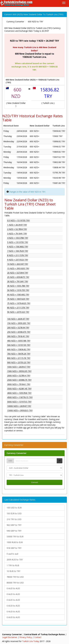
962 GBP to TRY (14, 525)
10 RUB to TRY (13, 571)
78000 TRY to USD (15, 577)
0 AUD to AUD (13, 588)
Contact (37, 637)
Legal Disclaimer (9, 637)
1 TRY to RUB (13, 565)
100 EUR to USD (14, 513)
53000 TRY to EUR (15, 536)
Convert (34, 482)
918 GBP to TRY (14, 548)
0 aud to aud (12, 553)
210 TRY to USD (14, 519)
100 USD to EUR (14, 507)
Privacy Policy (25, 637)
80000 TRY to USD (15, 582)
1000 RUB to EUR (15, 542)
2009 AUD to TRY (15, 559)
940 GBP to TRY (14, 530)
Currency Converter (16, 453)
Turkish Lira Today (30, 641)
